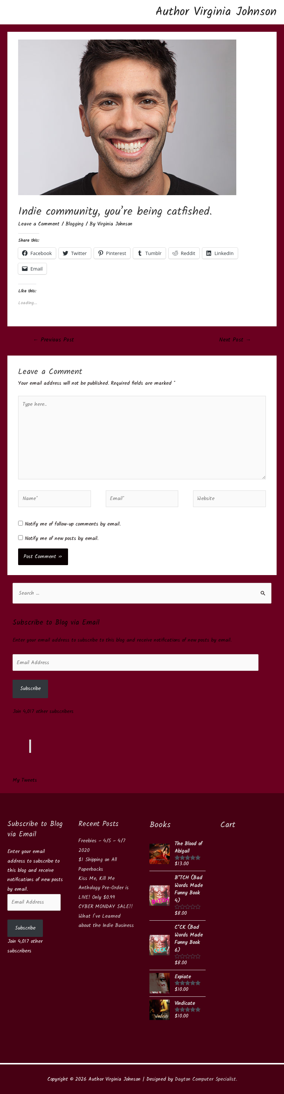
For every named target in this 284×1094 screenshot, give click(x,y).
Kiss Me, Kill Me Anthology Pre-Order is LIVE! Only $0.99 (103, 887)
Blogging (74, 224)
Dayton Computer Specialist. (206, 1079)
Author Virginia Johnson (216, 12)
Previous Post (53, 340)
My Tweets (25, 780)
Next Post (235, 340)
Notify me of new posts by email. (61, 538)
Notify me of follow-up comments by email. (73, 524)
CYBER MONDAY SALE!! (105, 907)
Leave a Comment (39, 224)
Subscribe (30, 688)
